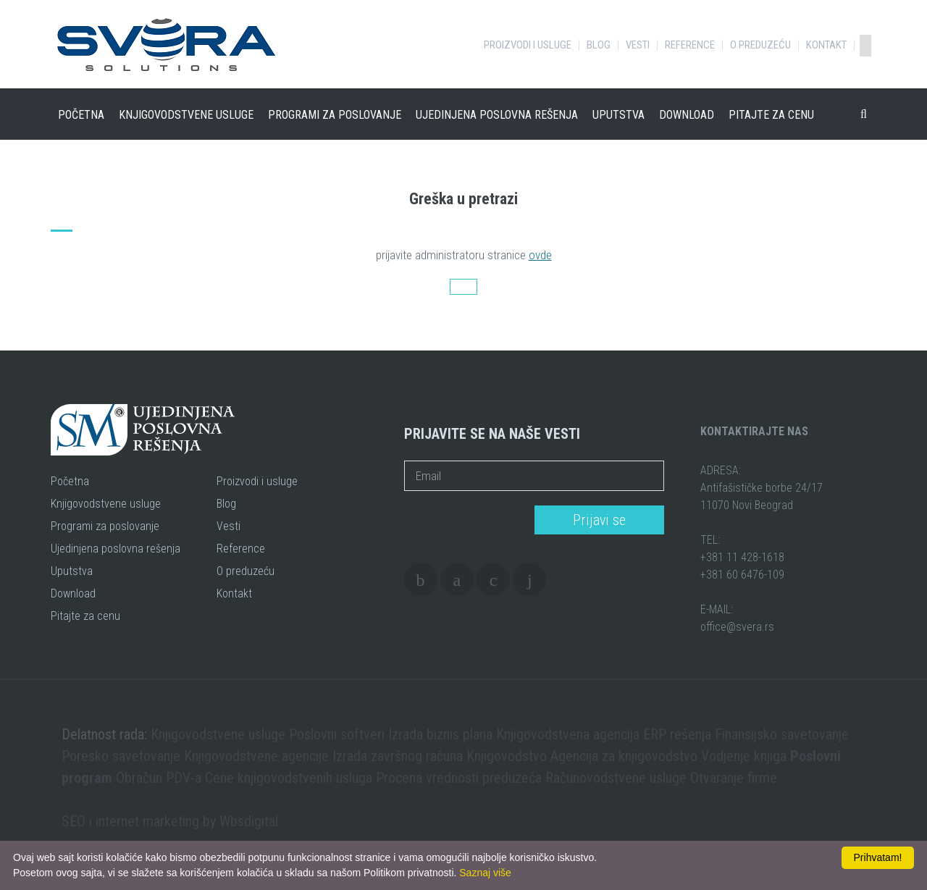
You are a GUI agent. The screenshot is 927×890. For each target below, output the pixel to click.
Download (686, 115)
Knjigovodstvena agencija (567, 734)
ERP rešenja (677, 734)
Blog (599, 45)
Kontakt (826, 45)
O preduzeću (760, 45)
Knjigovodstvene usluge (186, 115)
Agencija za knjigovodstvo (623, 756)
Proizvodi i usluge (527, 45)
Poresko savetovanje (121, 756)
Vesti (638, 45)
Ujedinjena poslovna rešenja (497, 115)
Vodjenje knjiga (744, 756)
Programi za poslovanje (334, 115)
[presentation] (464, 521)
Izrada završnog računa (397, 756)
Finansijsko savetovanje (782, 734)
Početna (81, 115)
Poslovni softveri (337, 734)
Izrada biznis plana (440, 734)
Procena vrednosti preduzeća (459, 777)
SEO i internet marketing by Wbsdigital (170, 821)
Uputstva (618, 115)
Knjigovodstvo (506, 756)
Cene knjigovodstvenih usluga (288, 777)
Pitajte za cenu (771, 115)
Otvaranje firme (733, 777)
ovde (540, 255)
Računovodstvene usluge (616, 777)
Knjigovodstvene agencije (256, 756)
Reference (690, 45)
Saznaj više (485, 872)
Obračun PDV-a (158, 777)
